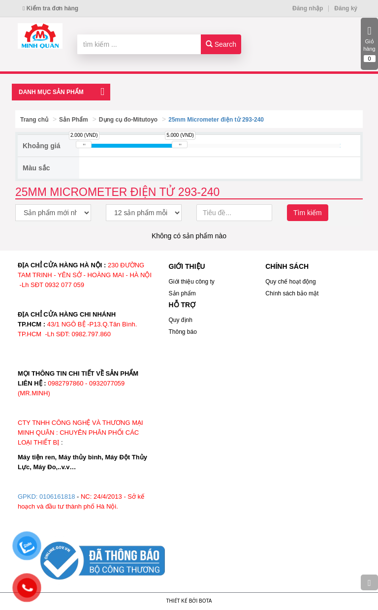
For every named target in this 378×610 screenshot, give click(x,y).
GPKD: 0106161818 (46, 496)
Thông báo (183, 331)
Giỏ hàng (369, 44)
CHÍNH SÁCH (287, 266)
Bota (205, 601)
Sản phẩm (182, 293)
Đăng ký (345, 8)
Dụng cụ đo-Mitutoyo (128, 119)
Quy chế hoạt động (290, 281)
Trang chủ (34, 119)
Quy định (180, 320)
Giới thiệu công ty (192, 281)
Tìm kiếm (307, 213)
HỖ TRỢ (182, 305)
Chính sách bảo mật (291, 293)
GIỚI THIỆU (187, 266)
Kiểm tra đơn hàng (50, 8)
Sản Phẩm (73, 119)
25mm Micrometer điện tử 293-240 (216, 119)
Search (221, 44)
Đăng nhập (307, 8)
